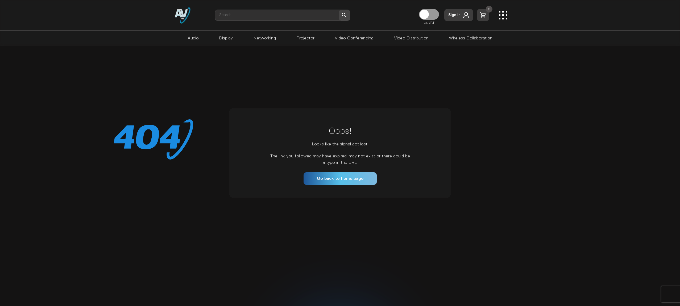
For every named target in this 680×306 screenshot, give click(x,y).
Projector (305, 38)
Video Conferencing (354, 38)
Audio (193, 38)
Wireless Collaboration (470, 38)
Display (226, 38)
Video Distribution (411, 38)
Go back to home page (340, 179)
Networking (264, 38)
